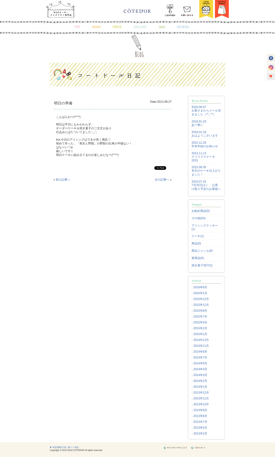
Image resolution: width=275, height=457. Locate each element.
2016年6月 (200, 287)
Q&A (162, 27)
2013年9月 (200, 410)
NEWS (96, 27)
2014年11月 (201, 345)
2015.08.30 (199, 167)
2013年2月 (200, 433)
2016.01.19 (199, 132)
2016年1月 (200, 293)
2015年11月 (201, 304)
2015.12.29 (199, 142)
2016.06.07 (199, 107)
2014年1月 (200, 386)
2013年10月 (201, 404)
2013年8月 (200, 416)
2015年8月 (200, 310)
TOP (77, 27)
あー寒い (197, 124)
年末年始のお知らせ (205, 146)
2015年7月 (200, 316)
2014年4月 (200, 369)
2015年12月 (201, 299)
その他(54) (198, 218)
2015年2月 (200, 328)
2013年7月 (200, 421)
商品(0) (196, 243)
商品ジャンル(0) (202, 250)
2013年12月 (201, 392)
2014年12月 (201, 339)
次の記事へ (162, 179)
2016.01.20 (199, 121)
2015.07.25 (199, 181)
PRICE (117, 27)
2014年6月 (200, 363)
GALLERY (140, 27)
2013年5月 (200, 427)
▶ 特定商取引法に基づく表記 (64, 447)
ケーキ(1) (198, 236)
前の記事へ (63, 179)
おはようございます (205, 135)
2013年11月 (201, 398)
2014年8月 (200, 351)
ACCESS (183, 27)
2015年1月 (200, 334)
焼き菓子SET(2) (202, 265)
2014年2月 (200, 380)
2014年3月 (200, 375)
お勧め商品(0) (201, 210)
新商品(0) (198, 258)
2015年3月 (200, 322)
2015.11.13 (199, 153)
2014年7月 (200, 357)
